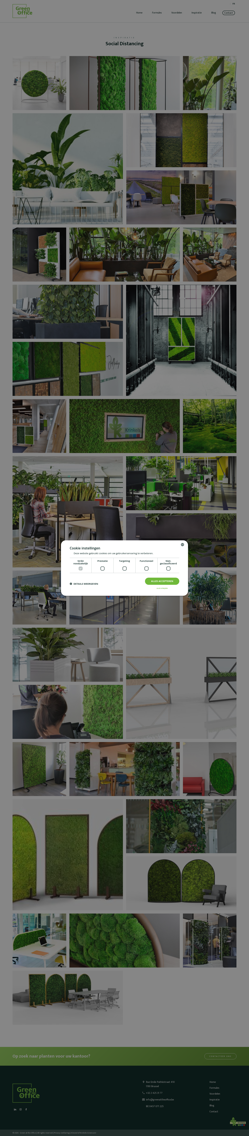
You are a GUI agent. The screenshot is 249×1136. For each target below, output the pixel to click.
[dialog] (124, 568)
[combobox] (182, 544)
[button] (84, 583)
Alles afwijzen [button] (162, 588)
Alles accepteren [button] (162, 581)
